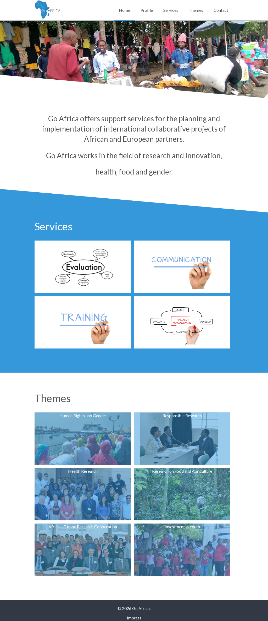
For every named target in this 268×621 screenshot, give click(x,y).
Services (170, 10)
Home (124, 10)
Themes (196, 10)
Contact (221, 10)
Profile (147, 10)
